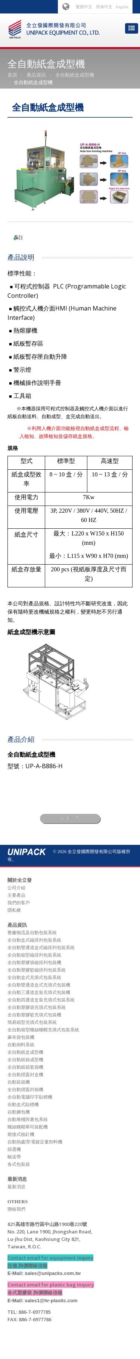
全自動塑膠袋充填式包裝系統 (36, 1007)
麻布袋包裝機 (20, 1037)
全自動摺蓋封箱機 (25, 1089)
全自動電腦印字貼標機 (29, 1097)
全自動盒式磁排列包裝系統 (34, 940)
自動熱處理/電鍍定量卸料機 (34, 1142)
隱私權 (14, 910)
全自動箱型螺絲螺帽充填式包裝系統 (43, 1029)
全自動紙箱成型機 (25, 1059)
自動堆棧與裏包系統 (27, 1119)
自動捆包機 (18, 1112)
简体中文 (104, 6)
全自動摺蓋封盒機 (25, 1074)
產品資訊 (36, 75)
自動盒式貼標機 (23, 1104)
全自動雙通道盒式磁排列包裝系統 (41, 947)
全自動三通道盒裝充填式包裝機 (38, 992)
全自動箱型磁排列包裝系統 (34, 955)
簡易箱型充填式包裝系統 (32, 1022)
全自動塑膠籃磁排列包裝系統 (36, 970)
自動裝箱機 (18, 1082)
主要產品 (16, 895)
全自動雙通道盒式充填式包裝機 (38, 985)
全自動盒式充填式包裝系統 (34, 977)
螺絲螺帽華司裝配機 (27, 1127)
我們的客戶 (18, 902)
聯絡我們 (16, 1209)
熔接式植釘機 (20, 1134)
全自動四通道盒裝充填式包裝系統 (41, 1000)
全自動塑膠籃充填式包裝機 (34, 1014)
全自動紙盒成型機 (74, 75)
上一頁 (70, 818)
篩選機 (14, 1149)
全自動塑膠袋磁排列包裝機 (34, 962)
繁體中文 (84, 6)
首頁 (12, 75)
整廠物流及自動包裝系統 (32, 932)
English (122, 6)
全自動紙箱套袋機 (25, 1067)
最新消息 (16, 1186)
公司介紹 (16, 887)
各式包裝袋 (18, 1164)
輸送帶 (14, 1156)
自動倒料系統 (20, 1044)
